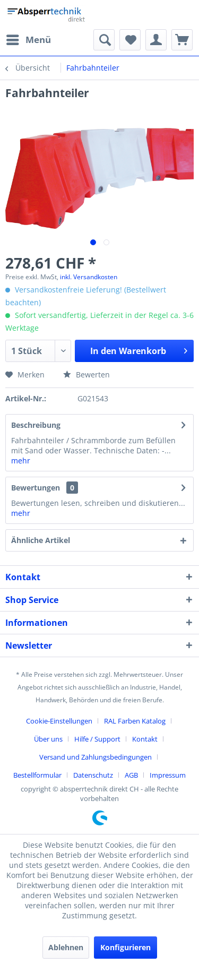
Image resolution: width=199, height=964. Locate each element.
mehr (20, 460)
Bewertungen (35, 488)
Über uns (48, 739)
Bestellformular (37, 775)
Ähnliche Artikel (40, 540)
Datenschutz (93, 775)
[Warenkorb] (182, 39)
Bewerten (86, 374)
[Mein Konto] (156, 39)
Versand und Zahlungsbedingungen (95, 757)
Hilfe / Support (97, 739)
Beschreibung (35, 425)
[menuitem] (28, 39)
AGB (131, 775)
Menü (28, 38)
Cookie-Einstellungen (59, 721)
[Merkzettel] (130, 39)
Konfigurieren (125, 947)
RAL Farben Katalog (135, 721)
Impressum (168, 775)
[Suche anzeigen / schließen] (104, 39)
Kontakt (145, 739)
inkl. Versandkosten (88, 276)
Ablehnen (65, 947)
